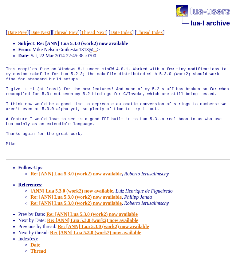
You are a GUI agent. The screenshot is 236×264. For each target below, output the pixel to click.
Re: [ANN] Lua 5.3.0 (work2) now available (76, 173)
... (95, 49)
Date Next (40, 32)
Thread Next (93, 32)
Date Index (121, 32)
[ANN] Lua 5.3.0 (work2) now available (71, 190)
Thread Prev (66, 32)
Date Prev (17, 32)
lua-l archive (210, 23)
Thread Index (149, 32)
